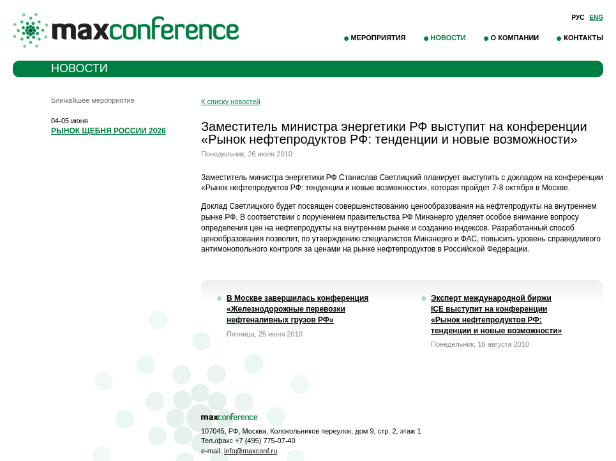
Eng (596, 17)
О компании (515, 38)
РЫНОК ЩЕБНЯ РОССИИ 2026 (108, 130)
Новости (448, 38)
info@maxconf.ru (250, 451)
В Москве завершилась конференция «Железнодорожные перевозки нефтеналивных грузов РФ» (297, 309)
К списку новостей (230, 101)
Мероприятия (378, 38)
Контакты (583, 38)
